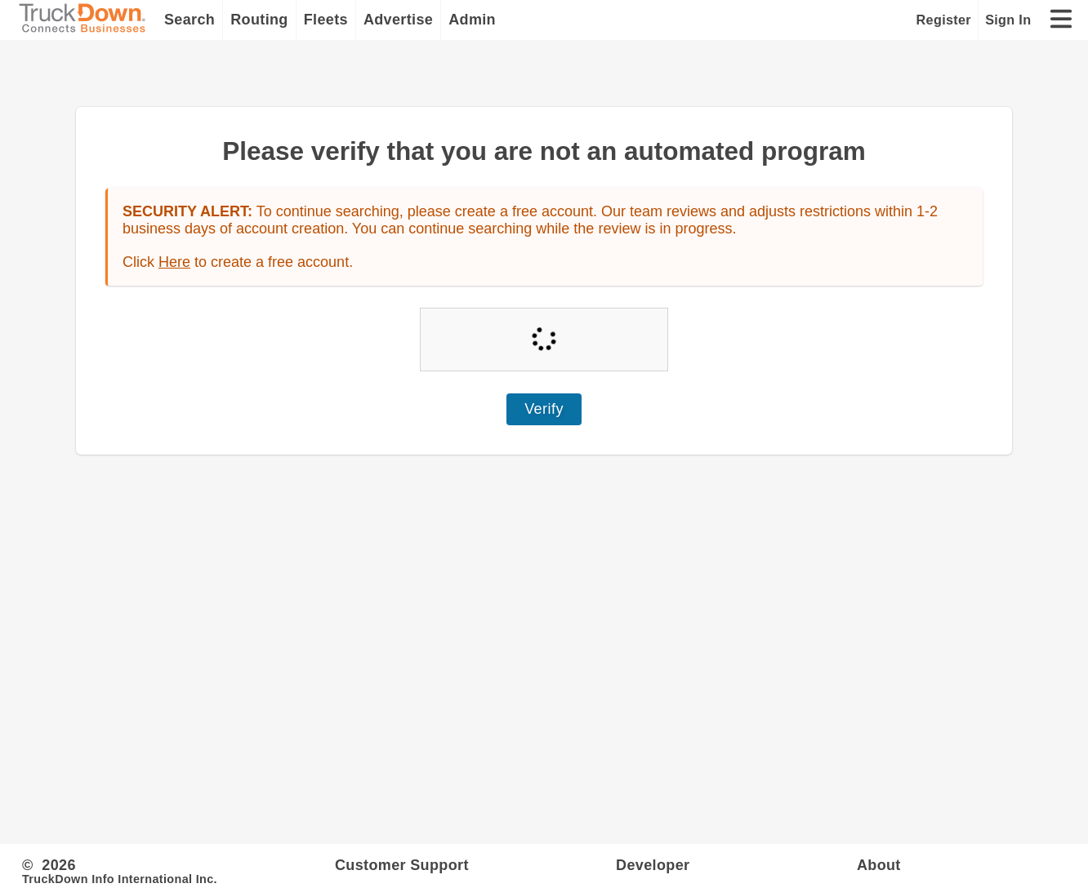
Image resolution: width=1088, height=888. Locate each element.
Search (189, 19)
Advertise (398, 19)
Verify (544, 409)
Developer (652, 865)
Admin (472, 19)
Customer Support (402, 865)
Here (174, 262)
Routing (259, 19)
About (879, 865)
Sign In (1008, 19)
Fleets (326, 19)
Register (943, 19)
